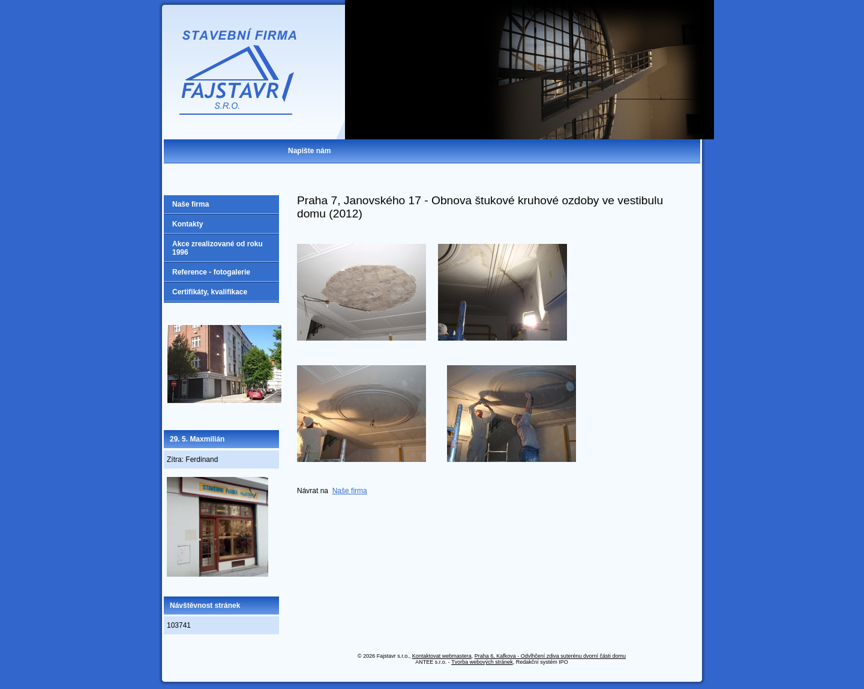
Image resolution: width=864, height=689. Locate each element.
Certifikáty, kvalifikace (209, 292)
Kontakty (187, 224)
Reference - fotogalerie (211, 272)
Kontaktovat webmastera (442, 656)
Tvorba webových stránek (482, 662)
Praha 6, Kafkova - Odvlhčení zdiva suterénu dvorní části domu (550, 656)
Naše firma (349, 491)
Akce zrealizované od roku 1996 (217, 248)
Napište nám (309, 151)
